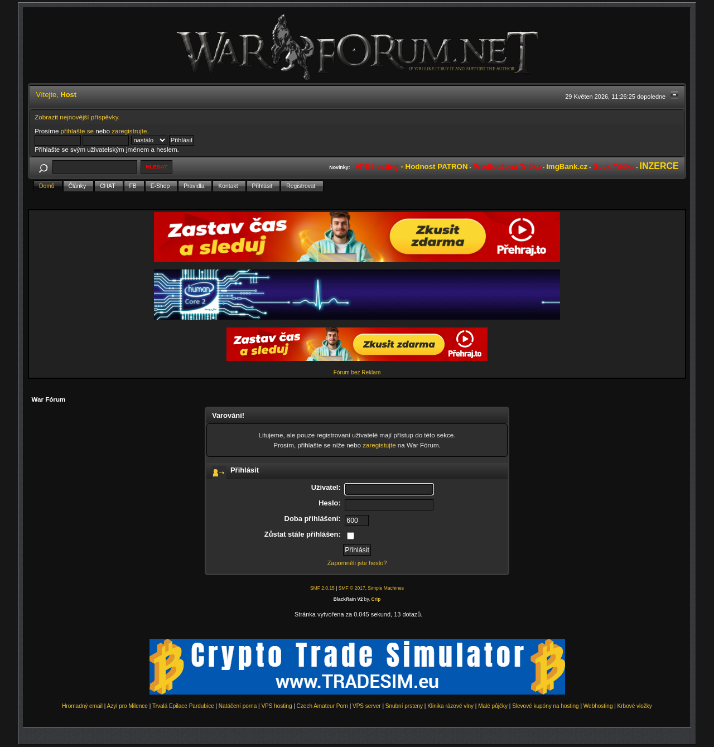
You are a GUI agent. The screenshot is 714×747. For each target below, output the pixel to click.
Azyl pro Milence (127, 706)
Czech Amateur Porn (322, 706)
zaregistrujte (129, 130)
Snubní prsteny (404, 706)
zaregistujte (379, 445)
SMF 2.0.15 (322, 588)
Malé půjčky (493, 706)
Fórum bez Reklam (357, 372)
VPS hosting (276, 706)
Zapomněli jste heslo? (357, 563)
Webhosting (598, 706)
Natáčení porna (238, 706)
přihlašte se (77, 130)
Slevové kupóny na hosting (545, 706)
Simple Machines (386, 588)
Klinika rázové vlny (450, 706)
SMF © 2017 (352, 588)
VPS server (367, 706)
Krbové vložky (634, 706)
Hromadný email (82, 706)
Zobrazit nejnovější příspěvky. (77, 117)
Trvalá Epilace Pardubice (183, 706)
